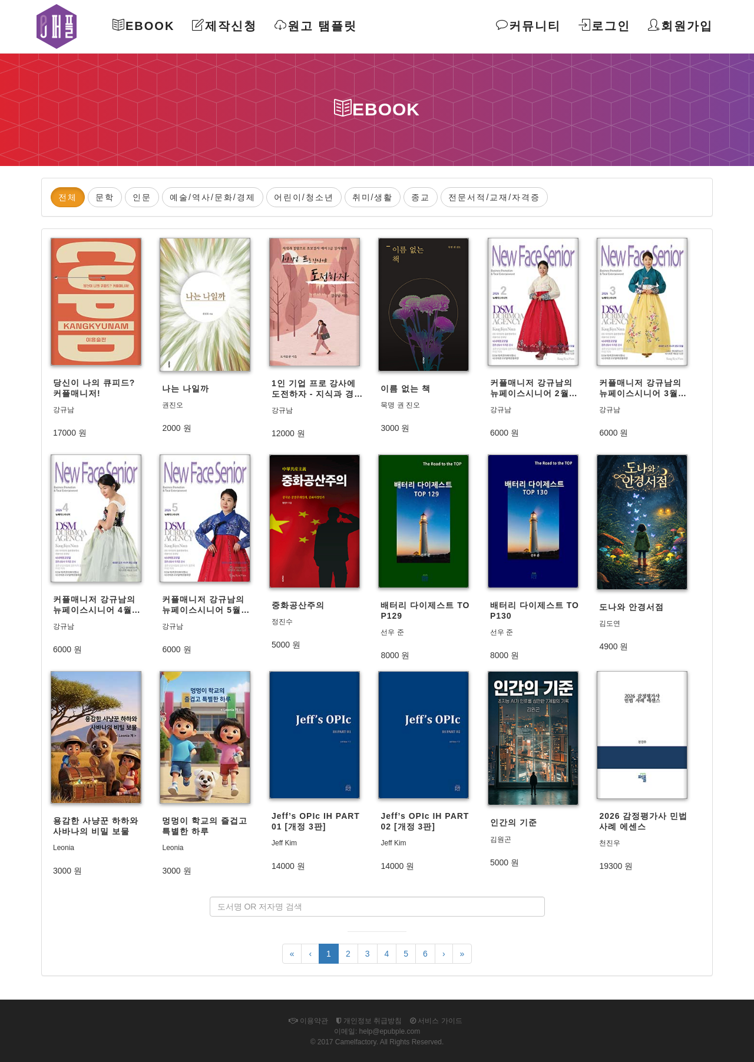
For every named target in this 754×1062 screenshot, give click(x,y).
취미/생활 (372, 197)
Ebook (143, 25)
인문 (142, 197)
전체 (67, 197)
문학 (104, 197)
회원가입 (680, 25)
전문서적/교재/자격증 (494, 197)
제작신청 (224, 25)
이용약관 (308, 1021)
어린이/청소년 (304, 197)
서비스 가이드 (436, 1021)
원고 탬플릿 (316, 25)
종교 (420, 197)
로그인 (604, 25)
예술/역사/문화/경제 (213, 197)
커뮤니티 (528, 25)
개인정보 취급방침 (369, 1021)
